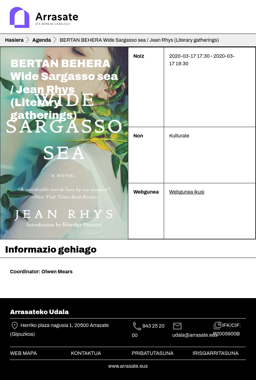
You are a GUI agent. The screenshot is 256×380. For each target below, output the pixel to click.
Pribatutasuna (152, 353)
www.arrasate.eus (128, 366)
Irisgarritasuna (216, 353)
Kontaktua (86, 353)
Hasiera (14, 40)
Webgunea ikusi (186, 192)
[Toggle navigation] (242, 18)
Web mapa (23, 353)
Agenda (41, 40)
